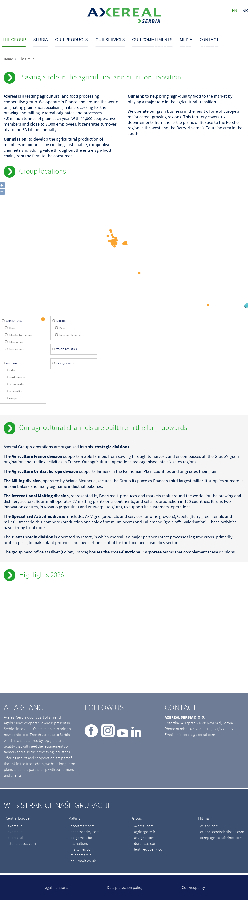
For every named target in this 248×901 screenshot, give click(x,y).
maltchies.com (82, 849)
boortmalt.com (82, 826)
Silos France (16, 342)
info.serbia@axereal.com (195, 735)
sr (245, 10)
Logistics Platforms (70, 335)
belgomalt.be (81, 838)
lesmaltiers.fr (80, 844)
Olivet (12, 328)
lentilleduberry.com (149, 849)
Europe (13, 399)
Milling (61, 321)
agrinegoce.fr (144, 832)
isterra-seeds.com (22, 844)
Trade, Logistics (66, 349)
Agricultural (14, 321)
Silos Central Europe (20, 335)
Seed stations (16, 349)
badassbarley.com (84, 832)
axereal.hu (16, 826)
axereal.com (144, 826)
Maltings (11, 363)
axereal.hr (15, 832)
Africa (12, 370)
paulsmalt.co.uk (83, 861)
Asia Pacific (15, 392)
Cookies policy (193, 888)
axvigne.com (144, 838)
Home (8, 58)
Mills (62, 328)
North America (17, 377)
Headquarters (65, 364)
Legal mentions (55, 888)
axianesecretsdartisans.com (222, 832)
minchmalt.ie (80, 855)
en (234, 10)
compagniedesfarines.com (221, 838)
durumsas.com (145, 844)
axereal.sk (15, 838)
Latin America (16, 385)
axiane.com (209, 826)
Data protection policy (125, 888)
